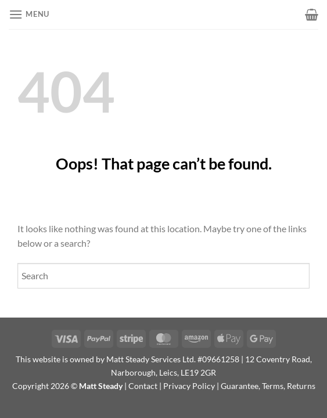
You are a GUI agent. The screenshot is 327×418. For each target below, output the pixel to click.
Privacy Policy (189, 386)
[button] (29, 14)
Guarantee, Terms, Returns (268, 386)
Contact (142, 386)
